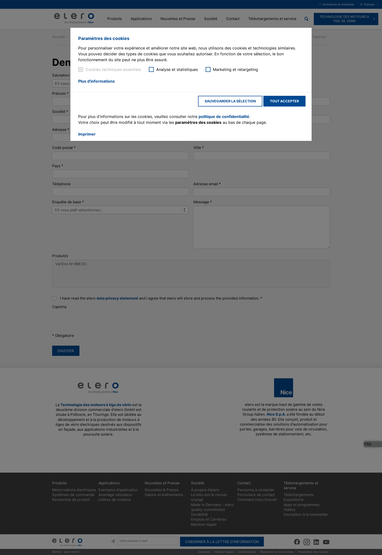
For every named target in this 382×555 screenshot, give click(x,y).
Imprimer (87, 134)
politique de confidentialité (224, 116)
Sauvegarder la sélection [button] (230, 101)
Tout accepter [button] (284, 101)
